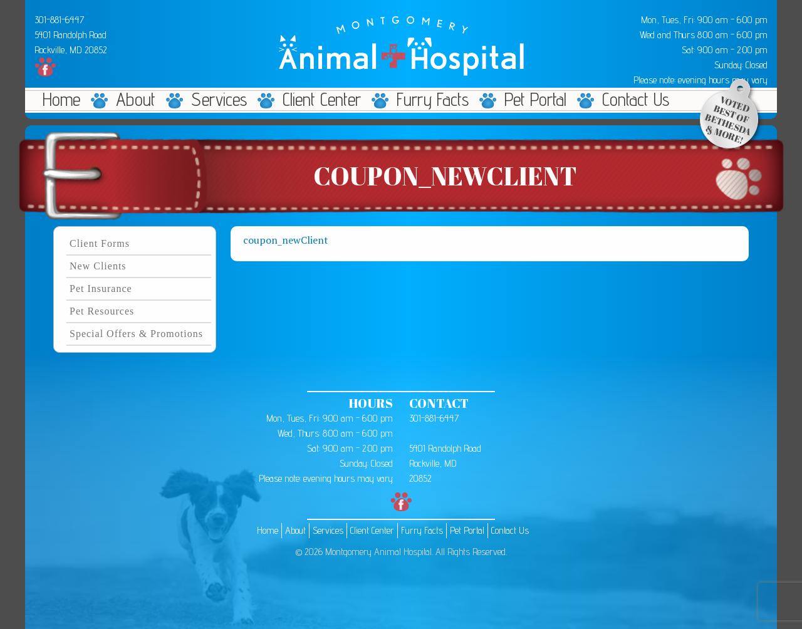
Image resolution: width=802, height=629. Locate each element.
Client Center (322, 99)
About (135, 99)
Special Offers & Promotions (136, 333)
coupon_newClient (285, 240)
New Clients (98, 266)
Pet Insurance (101, 288)
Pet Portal (535, 99)
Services (219, 99)
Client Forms (100, 243)
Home (61, 99)
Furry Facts (433, 99)
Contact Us (635, 99)
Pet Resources (102, 311)
